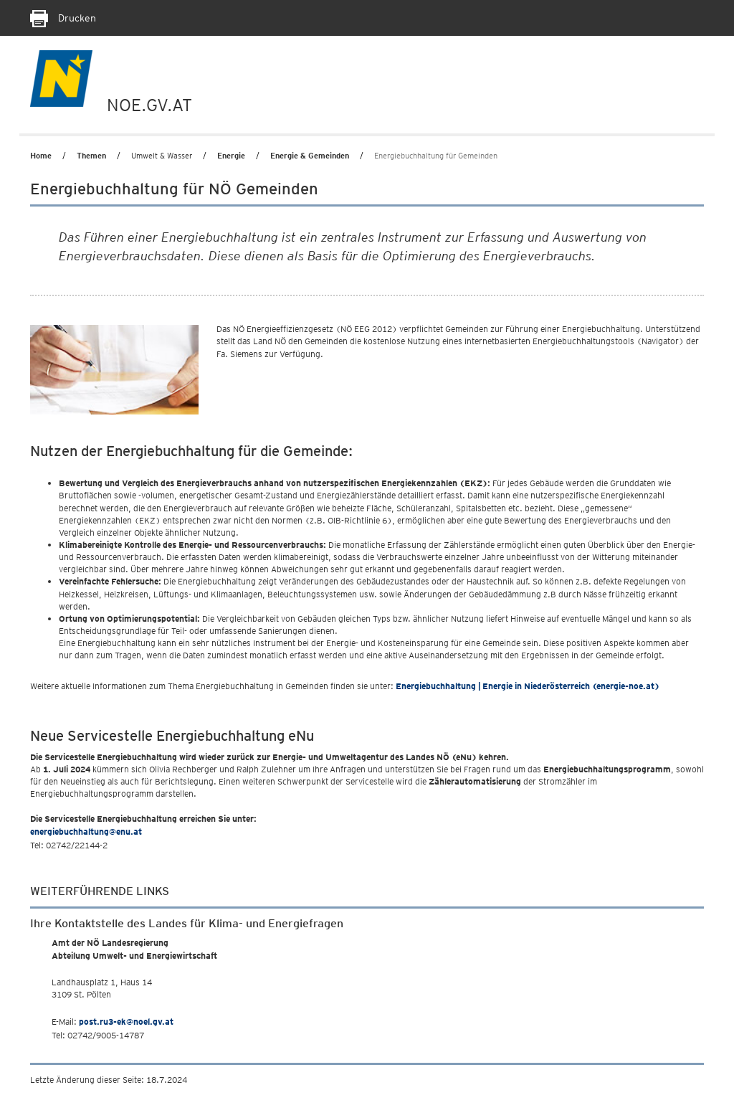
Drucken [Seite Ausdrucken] (63, 18)
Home (41, 156)
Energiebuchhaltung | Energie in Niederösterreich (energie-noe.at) (527, 686)
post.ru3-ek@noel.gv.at (126, 1021)
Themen (91, 156)
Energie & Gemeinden (309, 156)
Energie (231, 156)
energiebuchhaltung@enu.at (86, 831)
